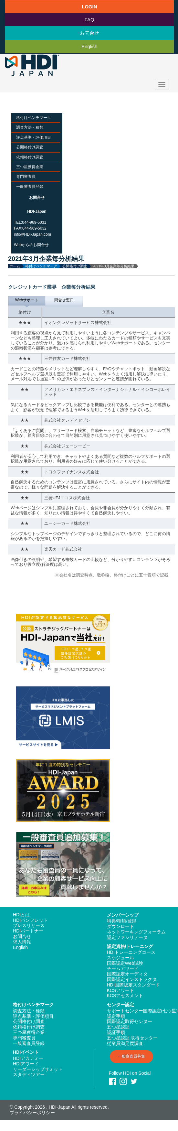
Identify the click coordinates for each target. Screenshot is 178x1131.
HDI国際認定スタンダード (133, 984)
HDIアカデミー (28, 1058)
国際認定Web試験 (125, 963)
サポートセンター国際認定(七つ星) (142, 1010)
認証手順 (116, 1032)
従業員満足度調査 (125, 1043)
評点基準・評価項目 (33, 137)
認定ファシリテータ (127, 937)
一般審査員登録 (29, 186)
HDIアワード (26, 1063)
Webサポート (26, 300)
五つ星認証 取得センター (132, 1037)
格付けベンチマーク (33, 117)
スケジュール (120, 957)
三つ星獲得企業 (29, 167)
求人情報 (22, 941)
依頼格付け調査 (29, 157)
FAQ (89, 19)
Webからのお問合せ (31, 244)
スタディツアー (29, 1074)
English (89, 46)
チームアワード (123, 968)
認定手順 (116, 1016)
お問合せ (89, 33)
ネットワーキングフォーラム (136, 931)
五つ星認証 (118, 1026)
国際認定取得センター (129, 1021)
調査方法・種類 (29, 127)
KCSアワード (120, 990)
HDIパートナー (28, 930)
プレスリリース (29, 925)
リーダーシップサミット (38, 1069)
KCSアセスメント (125, 995)
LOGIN (89, 6)
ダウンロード (120, 926)
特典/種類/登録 (122, 920)
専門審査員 (26, 176)
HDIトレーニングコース (131, 952)
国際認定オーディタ (127, 973)
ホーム (14, 266)
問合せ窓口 (64, 300)
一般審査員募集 (131, 1056)
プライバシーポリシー (32, 1112)
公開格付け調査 (29, 147)
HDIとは (21, 914)
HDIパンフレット (30, 920)
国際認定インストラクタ (132, 979)
